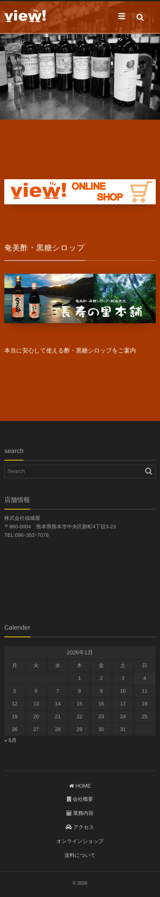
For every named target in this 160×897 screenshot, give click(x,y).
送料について (80, 855)
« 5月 (10, 740)
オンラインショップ (80, 841)
